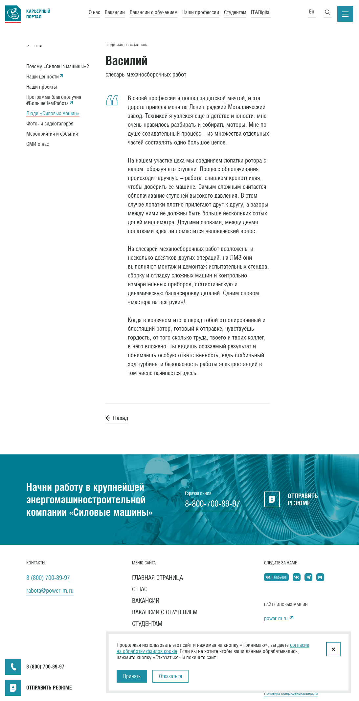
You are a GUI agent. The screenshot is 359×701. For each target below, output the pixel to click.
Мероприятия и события (52, 134)
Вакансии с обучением (154, 12)
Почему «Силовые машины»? (57, 66)
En (311, 12)
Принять (132, 676)
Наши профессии (200, 12)
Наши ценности (42, 77)
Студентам (235, 12)
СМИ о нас (37, 144)
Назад (116, 418)
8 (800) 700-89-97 (48, 577)
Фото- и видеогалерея (49, 123)
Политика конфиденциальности (291, 693)
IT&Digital (260, 12)
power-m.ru (276, 618)
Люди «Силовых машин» (52, 113)
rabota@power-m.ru (50, 590)
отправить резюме (291, 499)
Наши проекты (41, 87)
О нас (94, 12)
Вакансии (115, 12)
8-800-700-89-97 (212, 504)
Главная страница (157, 577)
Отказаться (170, 676)
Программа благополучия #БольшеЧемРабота (53, 100)
